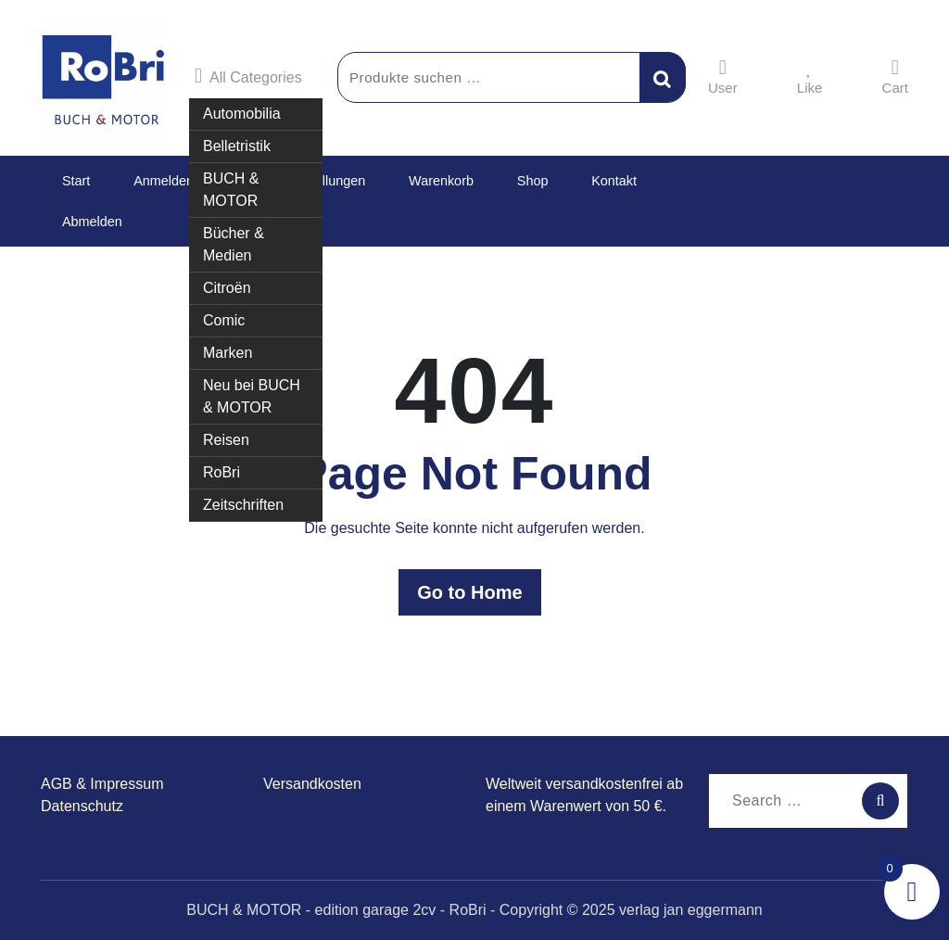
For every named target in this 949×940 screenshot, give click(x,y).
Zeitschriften (243, 496)
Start (71, 180)
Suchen (662, 77)
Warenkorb (414, 180)
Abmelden (88, 221)
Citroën (227, 279)
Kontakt (567, 180)
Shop (495, 180)
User (723, 76)
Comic (224, 312)
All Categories (248, 76)
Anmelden (150, 180)
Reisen (226, 431)
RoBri (221, 464)
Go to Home (474, 592)
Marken (227, 344)
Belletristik (237, 138)
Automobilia (242, 105)
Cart (895, 76)
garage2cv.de (307, 806)
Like (810, 76)
